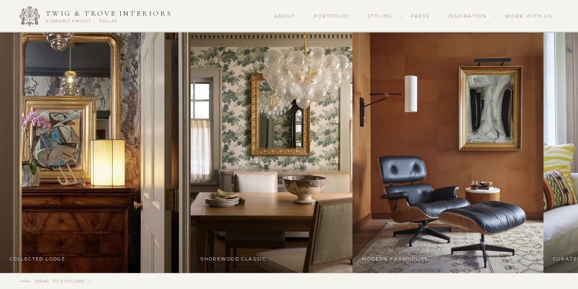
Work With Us (528, 16)
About (284, 16)
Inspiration (467, 16)
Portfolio (332, 16)
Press (420, 16)
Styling (380, 16)
